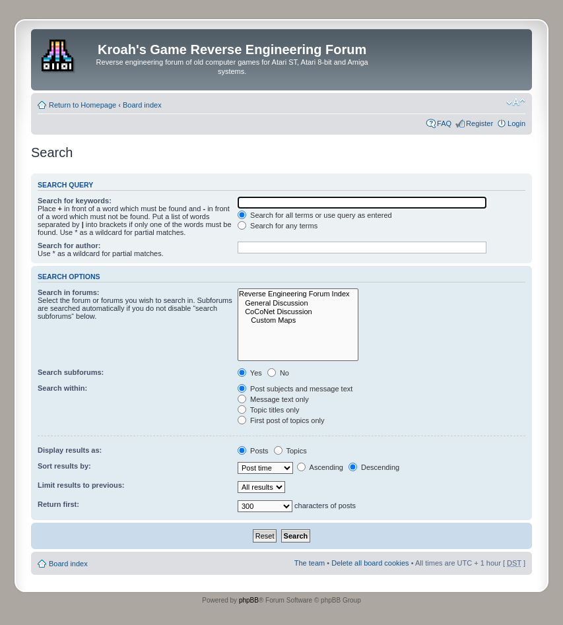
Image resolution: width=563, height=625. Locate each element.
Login (516, 123)
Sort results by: (64, 466)
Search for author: (69, 245)
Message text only (273, 399)
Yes (250, 373)
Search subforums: (71, 372)
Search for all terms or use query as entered (315, 215)
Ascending (320, 467)
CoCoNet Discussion (298, 312)
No (278, 373)
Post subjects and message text (295, 389)
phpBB (249, 600)
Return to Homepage (82, 105)
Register (479, 123)
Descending (373, 467)
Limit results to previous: (81, 485)
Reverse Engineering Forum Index (298, 294)
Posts (253, 451)
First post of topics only (281, 420)
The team (309, 563)
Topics (290, 451)
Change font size (515, 102)
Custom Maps (298, 320)
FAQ (444, 123)
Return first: (58, 504)
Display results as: (70, 450)
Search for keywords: (75, 201)
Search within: (62, 388)
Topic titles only (268, 410)
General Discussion (298, 303)
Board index (142, 105)
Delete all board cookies (370, 563)
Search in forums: (69, 292)
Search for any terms (277, 226)
